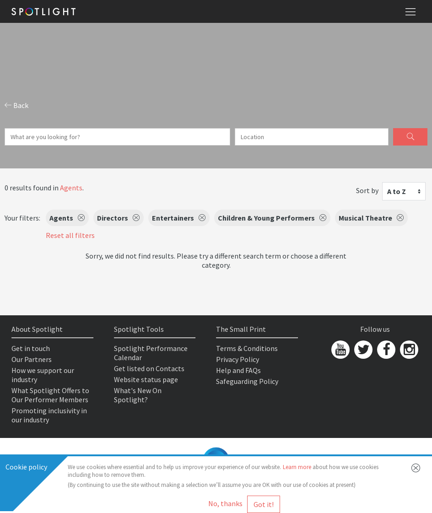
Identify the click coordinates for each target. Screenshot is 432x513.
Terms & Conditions (247, 348)
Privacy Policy (237, 359)
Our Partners (31, 359)
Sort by (367, 190)
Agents (71, 187)
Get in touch (30, 348)
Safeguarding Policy (247, 381)
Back (16, 105)
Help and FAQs (238, 370)
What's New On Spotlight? (138, 395)
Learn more (297, 467)
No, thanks (225, 503)
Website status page (146, 379)
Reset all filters (70, 235)
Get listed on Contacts (149, 368)
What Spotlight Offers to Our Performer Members (50, 395)
